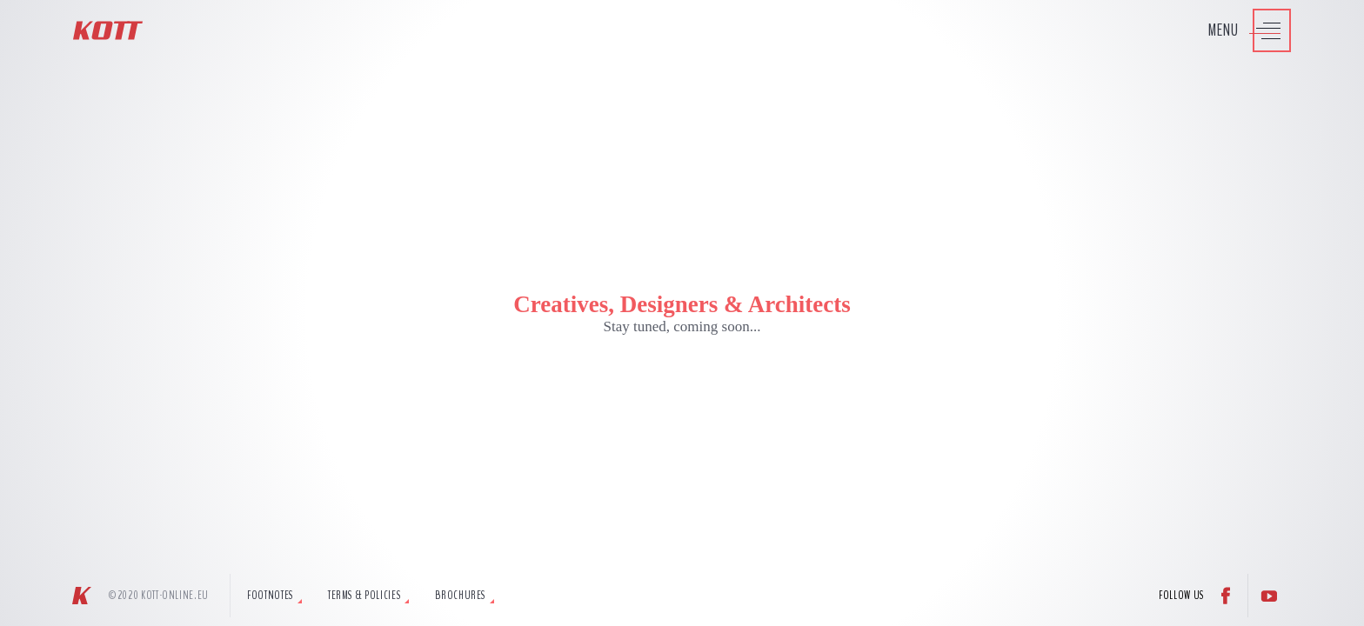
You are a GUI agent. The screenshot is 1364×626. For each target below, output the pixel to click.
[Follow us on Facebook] (1225, 595)
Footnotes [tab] (270, 595)
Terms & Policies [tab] (364, 595)
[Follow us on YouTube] (1269, 595)
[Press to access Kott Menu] (1241, 30)
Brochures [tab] (460, 595)
